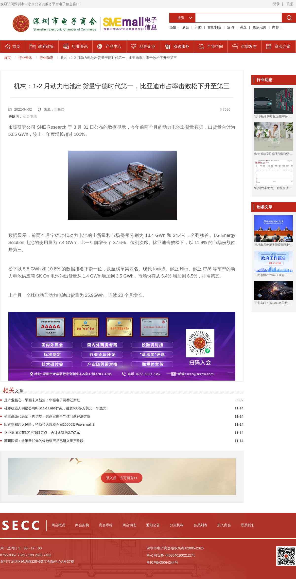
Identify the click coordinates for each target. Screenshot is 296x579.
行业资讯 (25, 58)
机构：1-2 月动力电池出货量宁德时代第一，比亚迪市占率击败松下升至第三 (119, 58)
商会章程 (106, 525)
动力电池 (30, 116)
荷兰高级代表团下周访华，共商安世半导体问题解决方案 (47, 416)
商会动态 (129, 525)
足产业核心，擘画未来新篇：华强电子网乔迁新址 (42, 400)
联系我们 (248, 525)
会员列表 (200, 525)
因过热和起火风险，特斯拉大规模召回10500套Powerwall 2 (49, 424)
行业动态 (46, 58)
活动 (230, 27)
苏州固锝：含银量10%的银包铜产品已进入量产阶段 (44, 441)
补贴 (198, 27)
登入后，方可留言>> (122, 478)
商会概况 (58, 525)
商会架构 (82, 525)
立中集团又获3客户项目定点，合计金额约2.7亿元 (42, 433)
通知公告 (153, 525)
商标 (275, 27)
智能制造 (214, 27)
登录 (276, 4)
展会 (185, 27)
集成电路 (259, 27)
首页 (7, 58)
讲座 (243, 27)
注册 (290, 4)
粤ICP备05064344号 (162, 562)
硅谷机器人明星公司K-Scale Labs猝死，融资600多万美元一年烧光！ (57, 408)
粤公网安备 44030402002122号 (171, 555)
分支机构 (177, 525)
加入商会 (224, 525)
